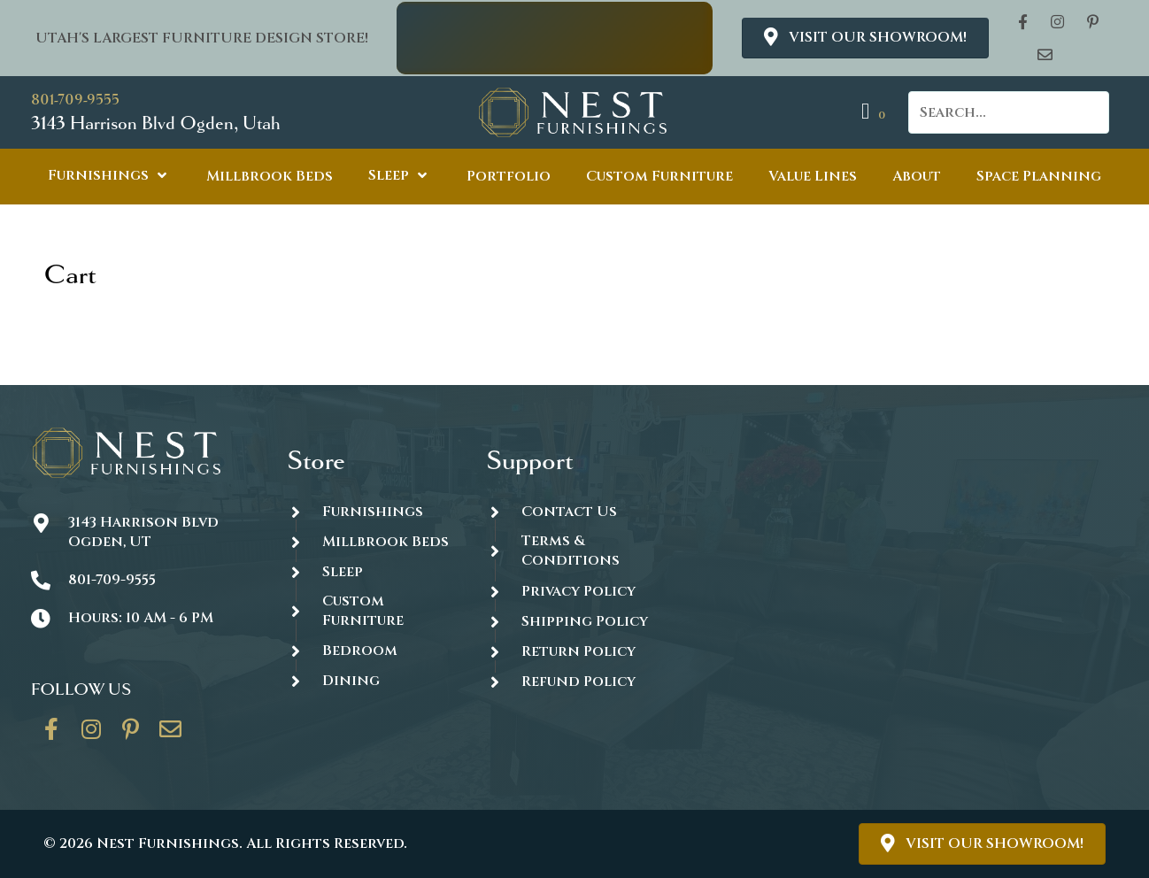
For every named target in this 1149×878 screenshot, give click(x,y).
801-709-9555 (75, 99)
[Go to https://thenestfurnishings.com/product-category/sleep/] (369, 571)
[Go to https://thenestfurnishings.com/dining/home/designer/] (369, 611)
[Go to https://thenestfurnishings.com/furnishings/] (369, 511)
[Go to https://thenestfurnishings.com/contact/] (171, 735)
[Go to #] (568, 621)
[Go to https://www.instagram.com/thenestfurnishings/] (91, 735)
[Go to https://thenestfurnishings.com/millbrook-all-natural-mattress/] (369, 541)
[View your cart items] (876, 112)
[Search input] (1008, 112)
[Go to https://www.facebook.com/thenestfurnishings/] (51, 735)
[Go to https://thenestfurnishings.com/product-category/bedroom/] (369, 651)
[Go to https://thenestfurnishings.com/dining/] (369, 681)
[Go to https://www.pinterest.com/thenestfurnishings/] (131, 735)
